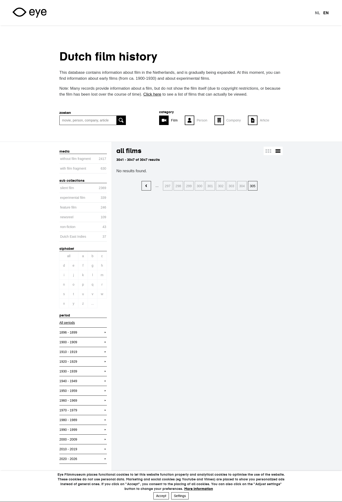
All (68, 256)
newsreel (66, 217)
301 (210, 186)
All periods (67, 323)
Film (174, 120)
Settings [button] (180, 496)
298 (178, 186)
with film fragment (73, 168)
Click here (152, 94)
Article (264, 120)
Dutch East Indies (73, 236)
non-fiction (68, 227)
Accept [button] (161, 496)
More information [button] (198, 489)
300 (199, 186)
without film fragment (75, 159)
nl (317, 12)
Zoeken (65, 113)
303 (231, 186)
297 (167, 186)
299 (189, 186)
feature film (68, 207)
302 (220, 186)
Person (202, 120)
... (92, 303)
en (326, 12)
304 (242, 186)
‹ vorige (146, 186)
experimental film (72, 198)
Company (233, 120)
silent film (67, 188)
